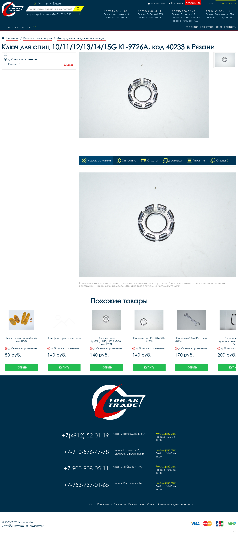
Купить (21, 367)
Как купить (207, 26)
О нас (151, 504)
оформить (193, 3)
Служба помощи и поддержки (23, 525)
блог (219, 26)
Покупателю (136, 504)
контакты (230, 26)
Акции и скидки (168, 504)
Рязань (57, 3)
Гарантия (192, 26)
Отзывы (68, 64)
